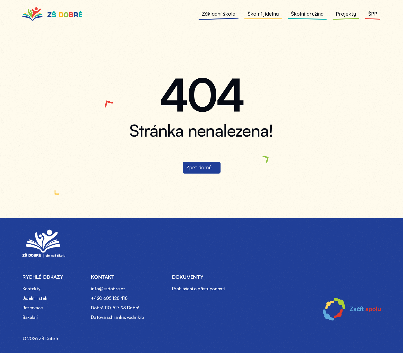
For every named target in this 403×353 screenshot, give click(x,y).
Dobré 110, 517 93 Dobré (115, 307)
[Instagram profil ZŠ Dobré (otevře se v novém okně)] (376, 337)
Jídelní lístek (34, 298)
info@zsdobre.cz (108, 288)
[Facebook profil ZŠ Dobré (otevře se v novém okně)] (363, 337)
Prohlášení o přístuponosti (198, 288)
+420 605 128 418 (109, 298)
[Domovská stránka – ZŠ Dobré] (43, 244)
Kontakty (31, 288)
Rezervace (32, 307)
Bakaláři (30, 317)
